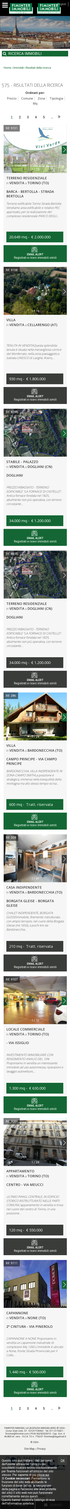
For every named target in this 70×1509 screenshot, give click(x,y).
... (52, 117)
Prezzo (12, 98)
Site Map (29, 1448)
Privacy (41, 1448)
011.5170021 (56, 1430)
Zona (41, 98)
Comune (27, 98)
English (62, 4)
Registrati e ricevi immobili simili (35, 254)
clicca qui (43, 1475)
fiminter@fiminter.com (17, 1433)
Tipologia (56, 98)
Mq (35, 103)
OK (63, 1460)
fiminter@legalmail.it (55, 1436)
